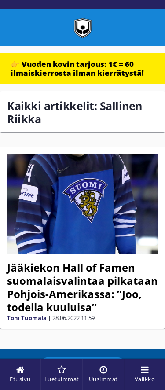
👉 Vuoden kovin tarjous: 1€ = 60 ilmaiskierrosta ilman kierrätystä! (77, 68)
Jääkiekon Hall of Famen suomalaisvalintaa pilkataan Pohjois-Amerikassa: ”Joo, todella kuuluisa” (82, 287)
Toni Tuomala (27, 318)
